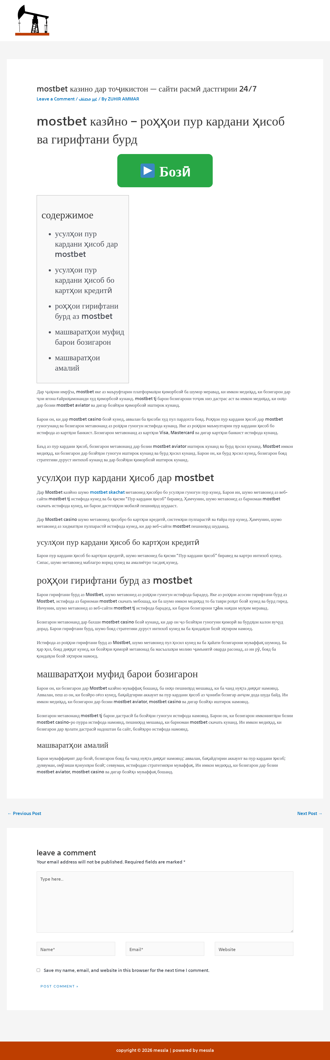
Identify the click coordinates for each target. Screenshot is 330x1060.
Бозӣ (165, 169)
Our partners (206, 21)
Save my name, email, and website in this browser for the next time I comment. (127, 969)
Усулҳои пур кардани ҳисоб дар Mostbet (86, 243)
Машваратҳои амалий (77, 362)
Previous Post (24, 812)
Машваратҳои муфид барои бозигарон (89, 336)
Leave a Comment (56, 98)
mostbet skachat (107, 491)
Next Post (310, 812)
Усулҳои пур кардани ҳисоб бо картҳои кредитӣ (84, 279)
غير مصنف (88, 98)
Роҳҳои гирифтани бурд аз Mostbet (86, 310)
